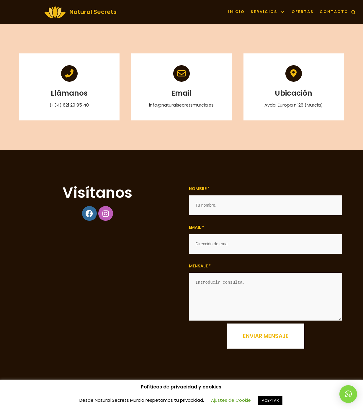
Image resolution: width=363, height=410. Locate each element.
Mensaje (200, 266)
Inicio (236, 11)
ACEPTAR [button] (270, 400)
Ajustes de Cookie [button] (231, 400)
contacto (334, 11)
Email (196, 227)
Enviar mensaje (266, 336)
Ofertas (303, 11)
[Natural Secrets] (80, 12)
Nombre (199, 189)
